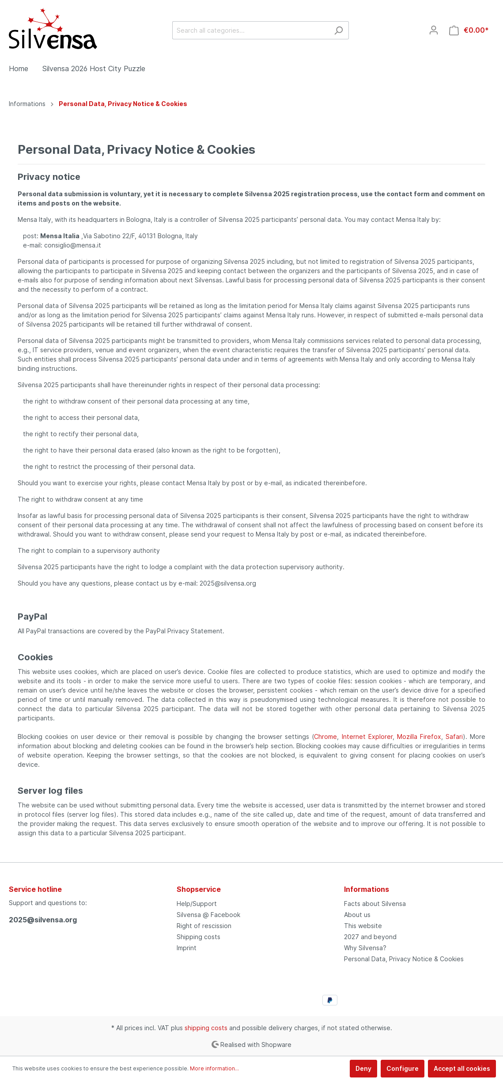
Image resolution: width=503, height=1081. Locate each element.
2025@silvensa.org (43, 919)
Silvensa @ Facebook (208, 914)
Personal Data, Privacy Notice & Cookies (404, 959)
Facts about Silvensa (375, 903)
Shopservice (199, 889)
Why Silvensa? (365, 948)
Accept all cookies (462, 1068)
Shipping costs (198, 936)
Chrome (325, 736)
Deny (363, 1068)
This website (363, 925)
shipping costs (206, 1028)
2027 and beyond (370, 936)
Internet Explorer (367, 736)
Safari (454, 736)
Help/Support (197, 903)
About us (357, 914)
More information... (214, 1068)
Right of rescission (204, 925)
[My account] (434, 30)
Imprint (187, 948)
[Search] (338, 30)
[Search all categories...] (250, 30)
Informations (366, 889)
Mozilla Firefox (419, 736)
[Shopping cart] (469, 30)
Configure (402, 1068)
